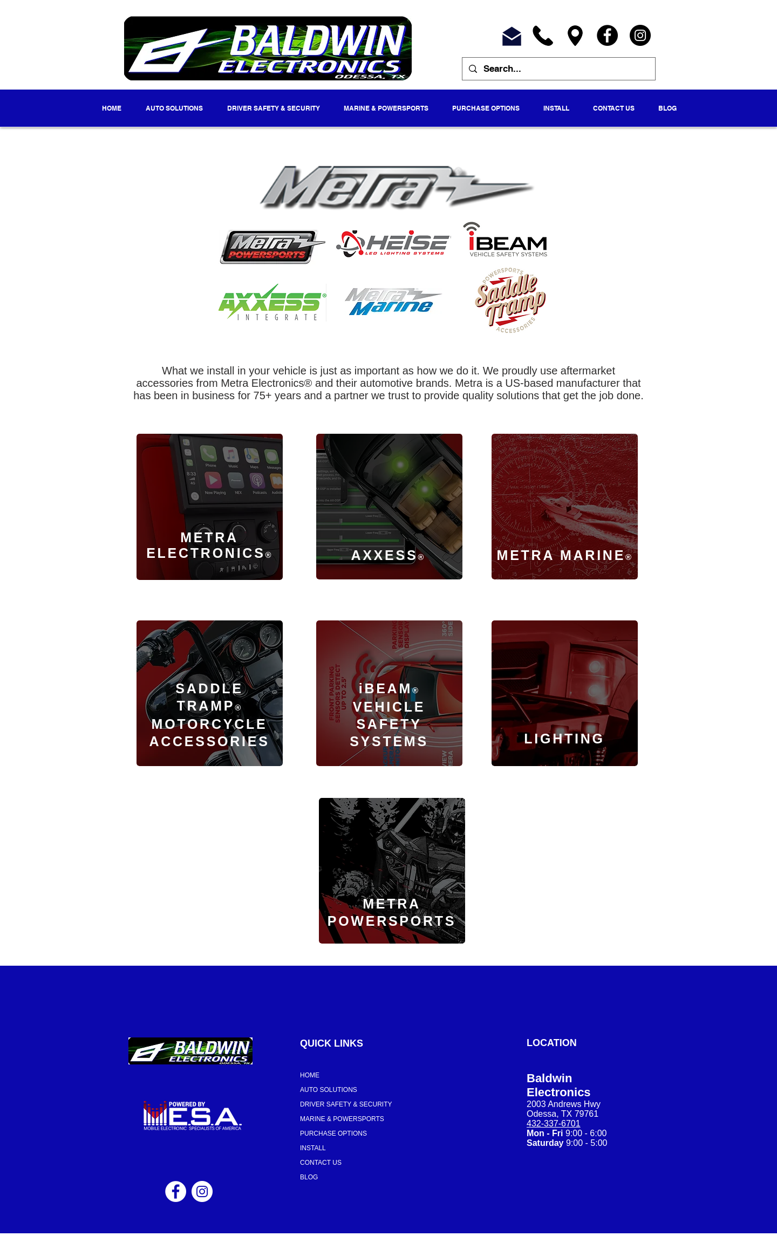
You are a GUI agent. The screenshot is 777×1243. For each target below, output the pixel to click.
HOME (309, 1075)
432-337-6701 (554, 1123)
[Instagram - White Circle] (202, 1191)
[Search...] (557, 69)
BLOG (309, 1177)
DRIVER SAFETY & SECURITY (346, 1104)
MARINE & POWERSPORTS (342, 1119)
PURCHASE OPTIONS (333, 1133)
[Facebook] (607, 35)
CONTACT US (321, 1162)
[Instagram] (640, 35)
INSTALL (313, 1148)
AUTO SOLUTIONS (328, 1090)
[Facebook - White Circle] (175, 1191)
